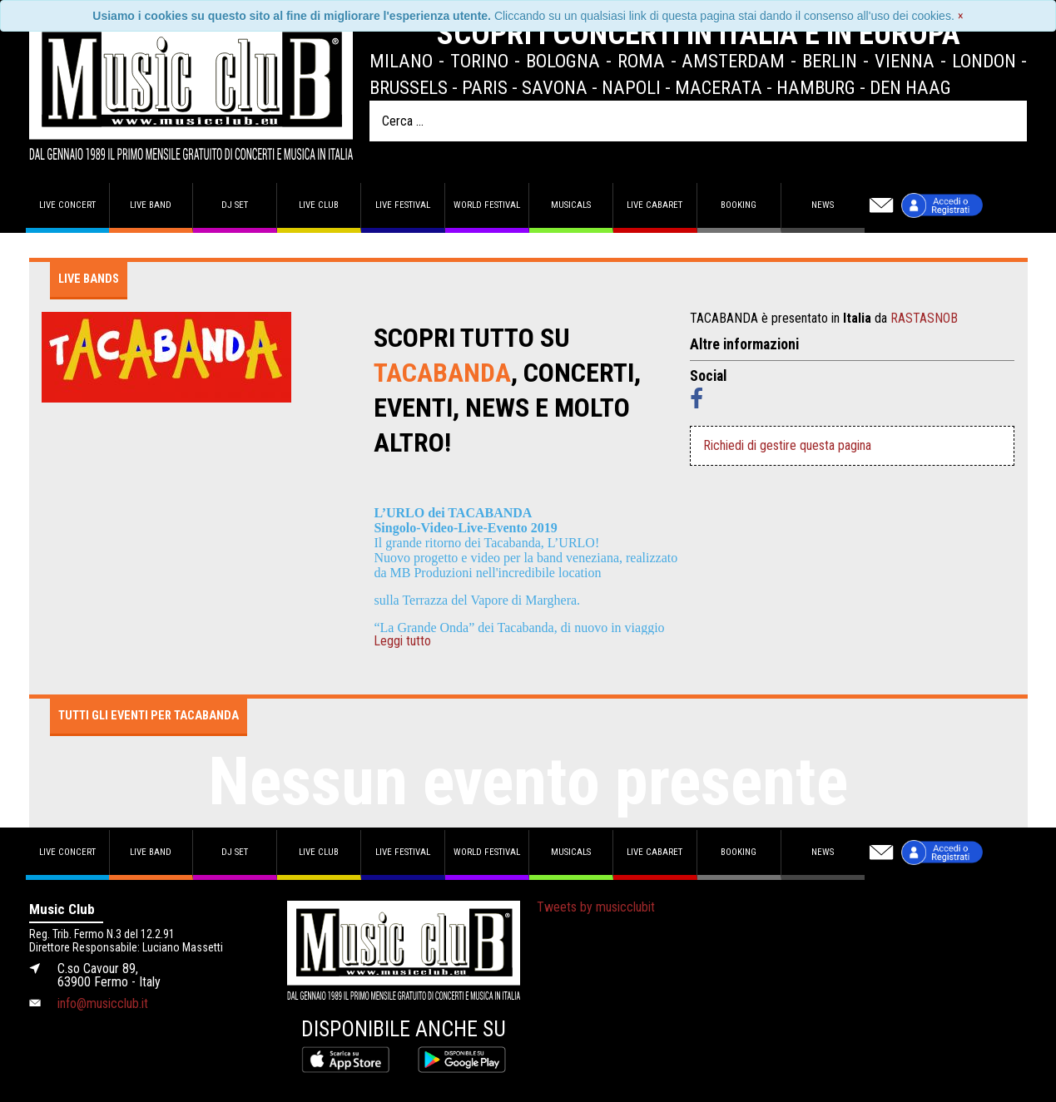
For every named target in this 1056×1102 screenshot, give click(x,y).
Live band (150, 205)
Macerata (718, 87)
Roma (641, 61)
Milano (401, 61)
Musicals (571, 205)
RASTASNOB (924, 318)
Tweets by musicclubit (596, 907)
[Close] (961, 15)
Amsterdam (733, 61)
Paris (485, 87)
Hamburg (815, 87)
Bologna (563, 61)
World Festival (487, 205)
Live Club (319, 205)
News (822, 205)
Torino (479, 61)
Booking (738, 205)
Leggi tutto (402, 641)
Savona (554, 87)
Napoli (631, 87)
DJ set (234, 205)
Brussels (408, 87)
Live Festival (402, 205)
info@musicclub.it (102, 1003)
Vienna (905, 61)
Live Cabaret (654, 205)
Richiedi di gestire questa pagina (787, 445)
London (984, 61)
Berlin (829, 61)
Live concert (67, 205)
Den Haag (910, 87)
